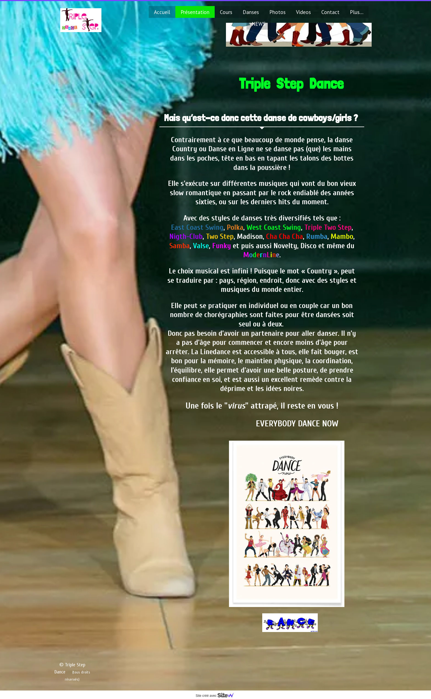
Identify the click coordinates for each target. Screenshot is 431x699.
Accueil (162, 12)
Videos (303, 12)
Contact (330, 12)
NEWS (259, 24)
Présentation (195, 12)
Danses (251, 12)
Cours (226, 12)
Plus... (356, 12)
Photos (277, 12)
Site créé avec (217, 696)
